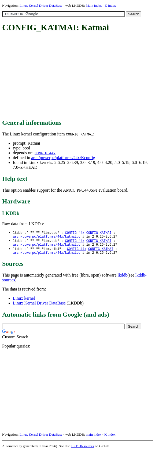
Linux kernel (24, 301)
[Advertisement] (78, 76)
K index (110, 5)
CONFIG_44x (45, 153)
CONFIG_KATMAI (99, 233)
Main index (94, 5)
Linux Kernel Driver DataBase (41, 5)
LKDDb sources (82, 449)
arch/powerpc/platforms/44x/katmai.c (46, 237)
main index (93, 438)
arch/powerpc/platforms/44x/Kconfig (63, 157)
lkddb (122, 278)
